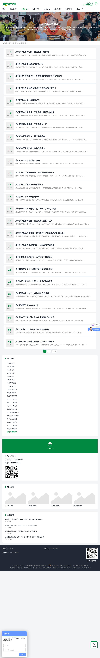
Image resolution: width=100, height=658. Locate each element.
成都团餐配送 (11, 480)
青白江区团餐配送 (13, 502)
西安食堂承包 (66, 654)
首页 (4, 9)
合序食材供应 (28, 654)
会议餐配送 (10, 463)
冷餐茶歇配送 (11, 470)
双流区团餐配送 (12, 512)
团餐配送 (24, 9)
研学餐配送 (10, 460)
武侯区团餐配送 (12, 493)
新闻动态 (57, 9)
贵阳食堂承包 (76, 654)
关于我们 (68, 9)
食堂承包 (12, 9)
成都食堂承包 (56, 654)
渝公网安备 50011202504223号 (60, 652)
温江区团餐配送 (12, 509)
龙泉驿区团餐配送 (13, 499)
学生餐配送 (10, 457)
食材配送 (35, 9)
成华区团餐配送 (12, 496)
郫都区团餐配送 (12, 516)
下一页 (54, 438)
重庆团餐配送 (46, 654)
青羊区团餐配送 (12, 486)
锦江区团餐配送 (12, 483)
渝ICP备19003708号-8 (80, 652)
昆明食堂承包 (86, 654)
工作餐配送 (10, 450)
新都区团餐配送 (12, 506)
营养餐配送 (10, 466)
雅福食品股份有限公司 (41, 652)
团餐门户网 (37, 654)
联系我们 (80, 9)
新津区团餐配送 (23, 43)
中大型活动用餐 (12, 476)
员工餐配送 (10, 453)
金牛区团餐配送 (12, 489)
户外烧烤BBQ (11, 473)
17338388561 (87, 4)
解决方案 (47, 9)
